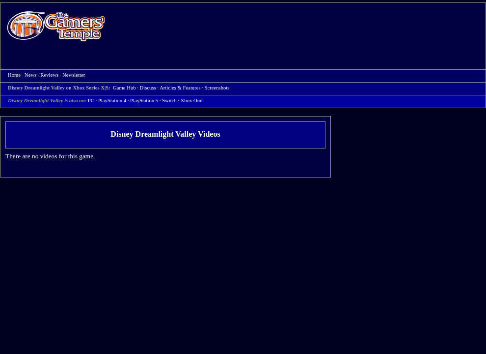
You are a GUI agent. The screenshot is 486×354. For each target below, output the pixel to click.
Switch (169, 100)
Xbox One (191, 100)
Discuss (148, 87)
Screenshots (217, 87)
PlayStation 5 (144, 100)
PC (91, 100)
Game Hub (124, 87)
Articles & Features (180, 87)
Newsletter (73, 75)
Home (56, 25)
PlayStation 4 (112, 100)
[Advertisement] (154, 36)
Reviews (49, 75)
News (30, 75)
